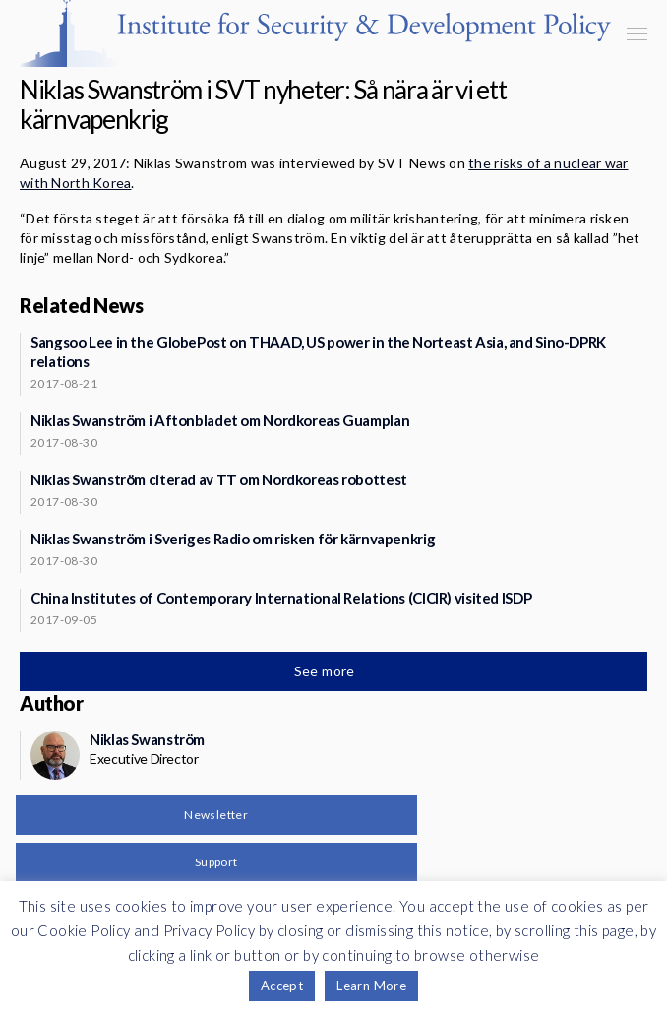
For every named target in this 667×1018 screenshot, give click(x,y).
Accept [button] (282, 985)
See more (326, 671)
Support (216, 862)
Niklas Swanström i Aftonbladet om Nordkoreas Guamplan (219, 420)
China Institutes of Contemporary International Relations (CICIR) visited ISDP (280, 597)
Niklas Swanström (147, 739)
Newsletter (216, 814)
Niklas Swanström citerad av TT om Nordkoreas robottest (218, 479)
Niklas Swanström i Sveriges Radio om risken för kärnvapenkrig (232, 538)
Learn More (371, 985)
